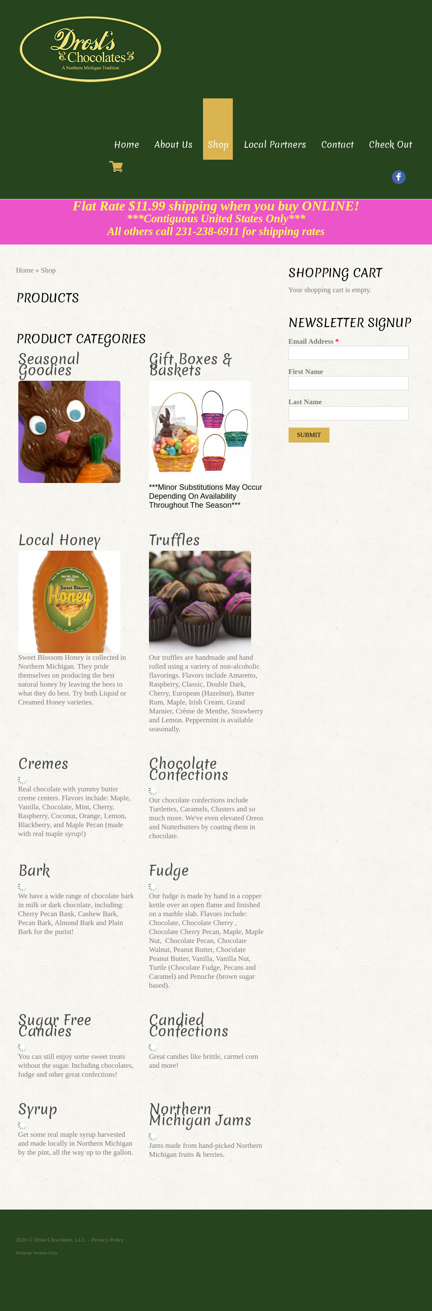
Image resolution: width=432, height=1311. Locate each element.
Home (126, 144)
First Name (306, 372)
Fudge (169, 870)
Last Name (305, 402)
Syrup (37, 1109)
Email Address (314, 341)
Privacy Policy (108, 1239)
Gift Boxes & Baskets (190, 364)
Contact (337, 144)
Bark (34, 870)
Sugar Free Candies (54, 1025)
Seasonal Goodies (49, 364)
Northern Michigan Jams (200, 1114)
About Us (173, 144)
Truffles (174, 540)
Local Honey (59, 540)
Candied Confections (189, 1025)
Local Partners (275, 144)
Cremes (43, 763)
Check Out (390, 144)
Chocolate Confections (189, 769)
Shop (218, 144)
